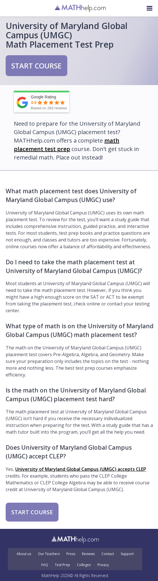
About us (24, 554)
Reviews (88, 554)
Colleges (84, 565)
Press (70, 554)
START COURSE (36, 65)
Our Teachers (49, 554)
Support (127, 554)
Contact (107, 554)
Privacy (103, 565)
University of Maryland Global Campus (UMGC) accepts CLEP (80, 469)
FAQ (44, 565)
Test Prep (62, 565)
